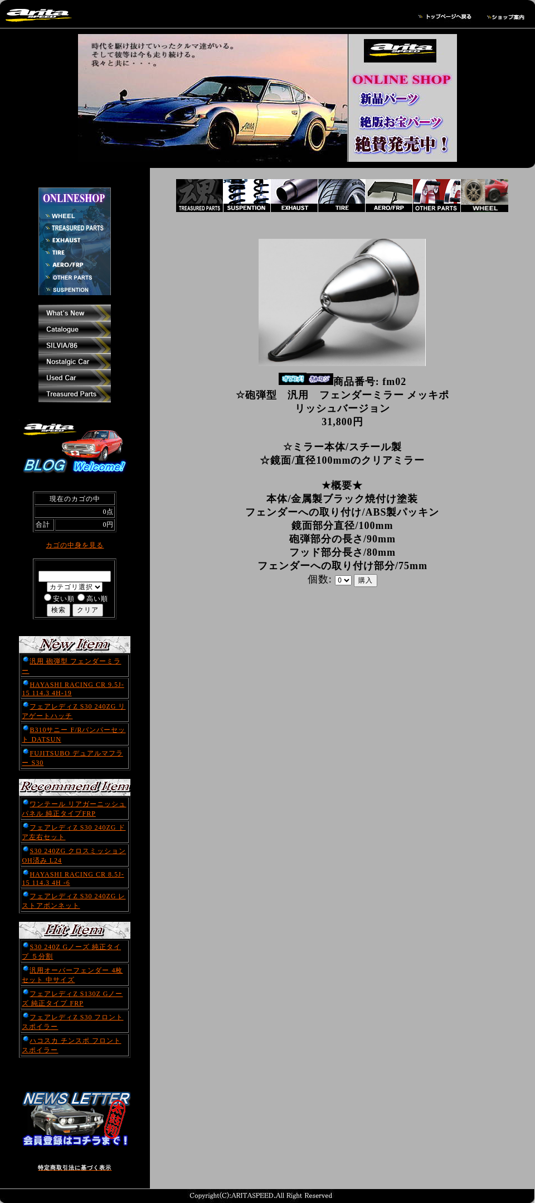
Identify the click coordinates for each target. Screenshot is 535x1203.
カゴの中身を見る (75, 545)
